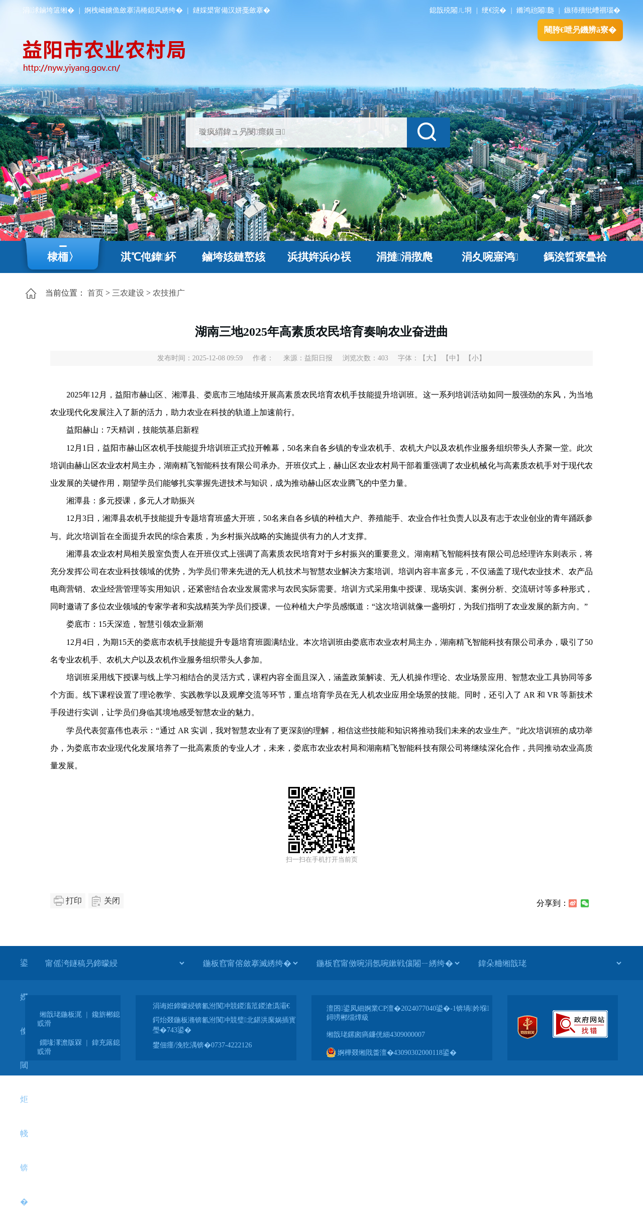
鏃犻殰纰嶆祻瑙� (592, 10)
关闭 (112, 900)
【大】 (429, 358)
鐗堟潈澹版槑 (61, 1042)
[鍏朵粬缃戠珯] (549, 963)
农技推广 (169, 293)
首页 (95, 293)
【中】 (452, 358)
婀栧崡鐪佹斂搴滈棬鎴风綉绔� (133, 10)
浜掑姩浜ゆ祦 (319, 257)
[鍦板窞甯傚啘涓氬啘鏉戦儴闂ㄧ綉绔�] (387, 963)
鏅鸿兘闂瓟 (535, 10)
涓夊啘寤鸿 (490, 257)
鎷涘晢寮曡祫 (575, 257)
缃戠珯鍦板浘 (61, 1014)
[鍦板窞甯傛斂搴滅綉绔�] (250, 963)
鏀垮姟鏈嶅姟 (233, 257)
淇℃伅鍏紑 (148, 257)
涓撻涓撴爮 (404, 257)
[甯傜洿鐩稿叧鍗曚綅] (114, 963)
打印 (74, 900)
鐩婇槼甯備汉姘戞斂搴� (231, 10)
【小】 (475, 358)
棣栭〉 (63, 257)
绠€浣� (494, 10)
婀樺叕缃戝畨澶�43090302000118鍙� (392, 1052)
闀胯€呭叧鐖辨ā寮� (580, 30)
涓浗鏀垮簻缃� (48, 10)
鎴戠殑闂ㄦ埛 (451, 10)
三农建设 (128, 293)
